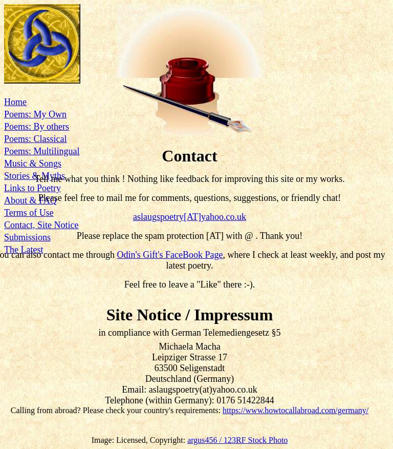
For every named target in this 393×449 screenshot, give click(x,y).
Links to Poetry (32, 188)
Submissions (27, 237)
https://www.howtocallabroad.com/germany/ (295, 410)
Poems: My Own (35, 114)
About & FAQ (30, 200)
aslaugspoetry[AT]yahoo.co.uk (189, 217)
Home (15, 102)
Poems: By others (36, 126)
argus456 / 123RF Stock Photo (237, 440)
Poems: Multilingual (42, 151)
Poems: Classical (35, 139)
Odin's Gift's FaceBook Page (170, 255)
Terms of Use (29, 213)
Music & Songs (32, 163)
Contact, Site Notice (41, 225)
